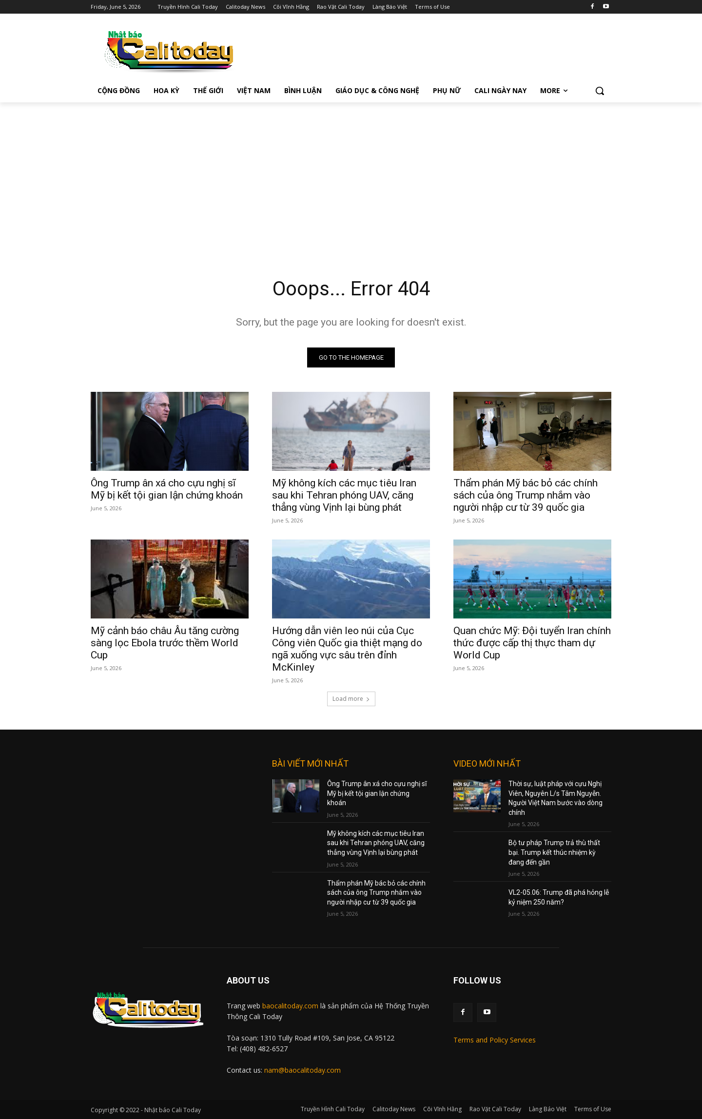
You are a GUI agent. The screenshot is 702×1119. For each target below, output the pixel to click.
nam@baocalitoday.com (302, 1070)
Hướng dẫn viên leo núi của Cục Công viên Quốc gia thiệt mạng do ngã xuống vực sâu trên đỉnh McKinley (347, 649)
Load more (351, 699)
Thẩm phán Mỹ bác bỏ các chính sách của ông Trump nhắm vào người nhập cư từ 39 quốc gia (525, 495)
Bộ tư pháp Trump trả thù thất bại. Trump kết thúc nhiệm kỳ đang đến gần (554, 852)
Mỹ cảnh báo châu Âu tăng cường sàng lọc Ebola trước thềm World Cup (165, 643)
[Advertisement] (351, 175)
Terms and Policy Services (494, 1039)
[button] (599, 90)
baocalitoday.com (290, 1005)
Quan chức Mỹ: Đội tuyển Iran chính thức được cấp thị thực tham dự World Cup (532, 643)
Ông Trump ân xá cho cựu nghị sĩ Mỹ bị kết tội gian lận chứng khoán (167, 489)
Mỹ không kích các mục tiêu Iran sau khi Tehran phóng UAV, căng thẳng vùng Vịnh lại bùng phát (344, 495)
